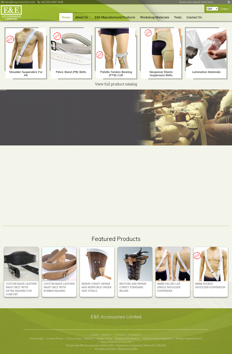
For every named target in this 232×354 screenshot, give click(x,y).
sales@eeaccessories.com (18, 2)
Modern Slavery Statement (157, 338)
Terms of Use (74, 338)
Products (120, 334)
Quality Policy (104, 338)
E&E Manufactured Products (115, 17)
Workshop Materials (154, 17)
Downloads (37, 338)
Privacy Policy (55, 338)
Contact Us (194, 17)
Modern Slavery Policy (188, 338)
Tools (178, 17)
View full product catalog (116, 83)
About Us (82, 17)
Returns (88, 338)
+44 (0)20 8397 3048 (50, 2)
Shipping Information (127, 338)
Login (224, 8)
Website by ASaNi (127, 348)
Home (66, 17)
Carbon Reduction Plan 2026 (116, 341)
